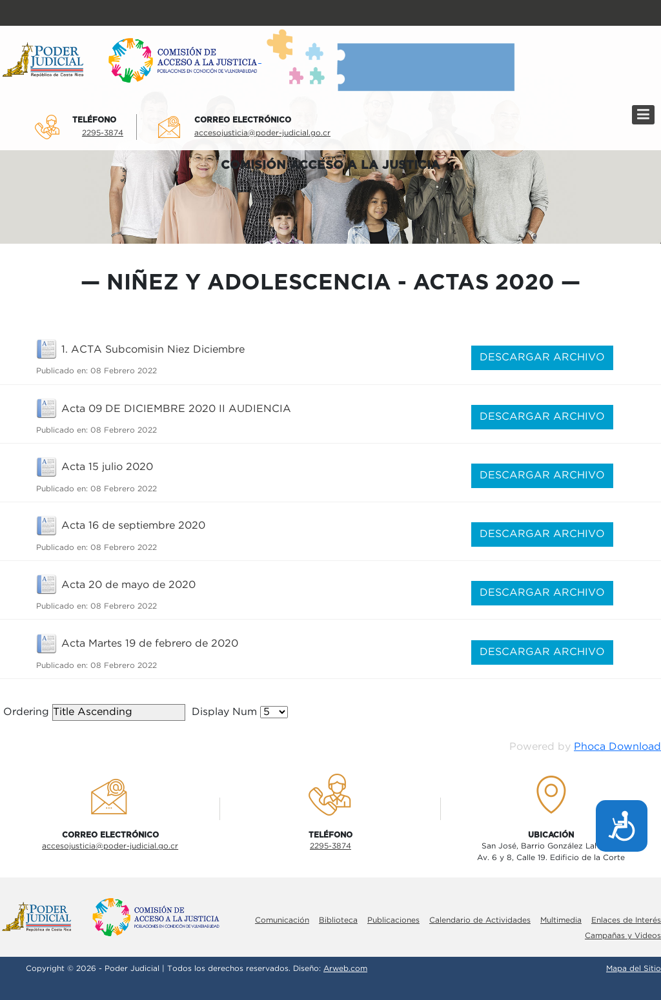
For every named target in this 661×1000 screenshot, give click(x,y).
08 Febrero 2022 (123, 371)
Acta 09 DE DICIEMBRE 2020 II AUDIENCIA (176, 409)
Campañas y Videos (623, 935)
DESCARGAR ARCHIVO (542, 357)
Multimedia (561, 920)
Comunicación (282, 920)
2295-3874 (102, 133)
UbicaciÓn (551, 835)
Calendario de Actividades (480, 920)
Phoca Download (617, 747)
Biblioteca (338, 920)
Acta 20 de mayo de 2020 (128, 585)
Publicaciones (393, 920)
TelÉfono (94, 120)
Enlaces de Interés (626, 920)
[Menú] (643, 114)
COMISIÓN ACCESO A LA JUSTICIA (330, 165)
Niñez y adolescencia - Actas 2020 (330, 283)
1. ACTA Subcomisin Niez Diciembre (153, 350)
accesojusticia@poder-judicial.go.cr (262, 133)
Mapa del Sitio (633, 968)
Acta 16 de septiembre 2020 (133, 526)
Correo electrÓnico (242, 120)
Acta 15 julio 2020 (107, 467)
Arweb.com (345, 968)
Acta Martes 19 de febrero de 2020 (149, 644)
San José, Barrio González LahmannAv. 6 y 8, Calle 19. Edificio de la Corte (551, 852)
